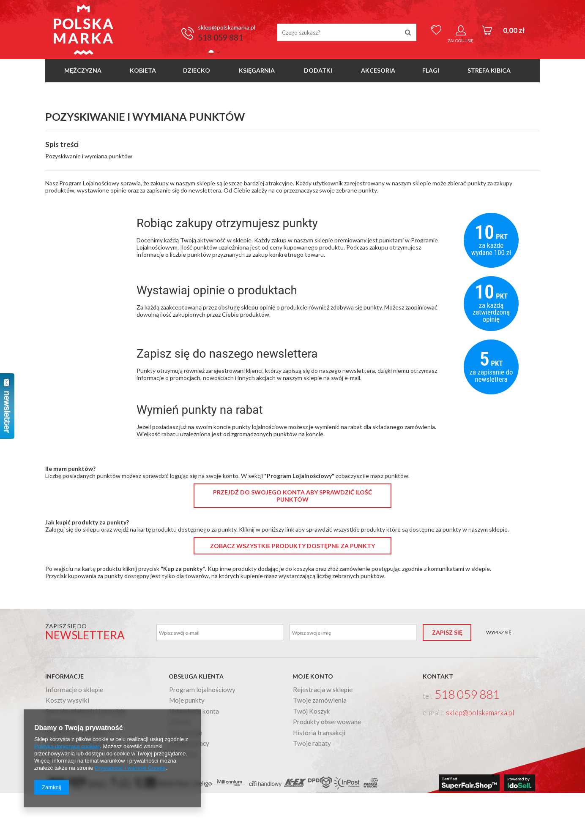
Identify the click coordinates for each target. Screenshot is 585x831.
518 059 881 (220, 37)
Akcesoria (378, 70)
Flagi (430, 70)
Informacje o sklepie (74, 690)
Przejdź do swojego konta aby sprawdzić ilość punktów (292, 496)
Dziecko (196, 70)
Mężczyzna (82, 70)
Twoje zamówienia (320, 700)
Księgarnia (257, 70)
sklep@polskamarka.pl (226, 27)
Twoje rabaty (312, 743)
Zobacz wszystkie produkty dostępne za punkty (292, 545)
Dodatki (318, 70)
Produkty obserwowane (327, 722)
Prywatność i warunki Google (130, 768)
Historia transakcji (319, 733)
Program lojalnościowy (202, 690)
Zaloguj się (460, 40)
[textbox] (346, 32)
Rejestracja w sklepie (323, 690)
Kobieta (143, 70)
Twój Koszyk (311, 711)
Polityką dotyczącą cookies (67, 746)
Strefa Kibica (489, 70)
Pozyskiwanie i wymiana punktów (88, 156)
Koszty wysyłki (67, 700)
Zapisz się (447, 632)
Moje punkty (187, 700)
